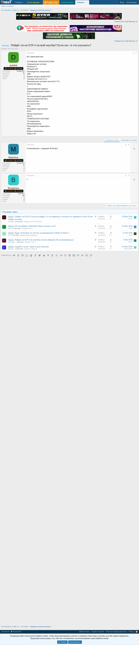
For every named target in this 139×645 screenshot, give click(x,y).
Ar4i (9, 235)
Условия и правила (97, 631)
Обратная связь (84, 631)
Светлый (5, 631)
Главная (18, 2)
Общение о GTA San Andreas (33, 221)
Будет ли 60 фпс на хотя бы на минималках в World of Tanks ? (42, 233)
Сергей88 (11, 221)
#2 (129, 145)
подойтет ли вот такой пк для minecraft (32, 247)
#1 (136, 53)
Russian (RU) (16, 631)
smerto (130, 242)
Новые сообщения (7, 6)
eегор (130, 235)
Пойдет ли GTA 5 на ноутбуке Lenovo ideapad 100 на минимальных (44, 240)
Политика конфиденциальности (116, 631)
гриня (130, 228)
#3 (129, 175)
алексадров (11, 242)
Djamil (10, 228)
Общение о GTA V (27, 228)
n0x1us (130, 219)
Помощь (131, 631)
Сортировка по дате (112, 140)
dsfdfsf (5, 49)
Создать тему (52, 2)
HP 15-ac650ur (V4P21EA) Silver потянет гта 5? (35, 226)
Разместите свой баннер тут (126, 21)
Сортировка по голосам (129, 140)
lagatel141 (11, 249)
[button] (23, 2)
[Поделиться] (133, 53)
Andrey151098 (128, 249)
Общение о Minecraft (30, 249)
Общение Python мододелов (28, 235)
